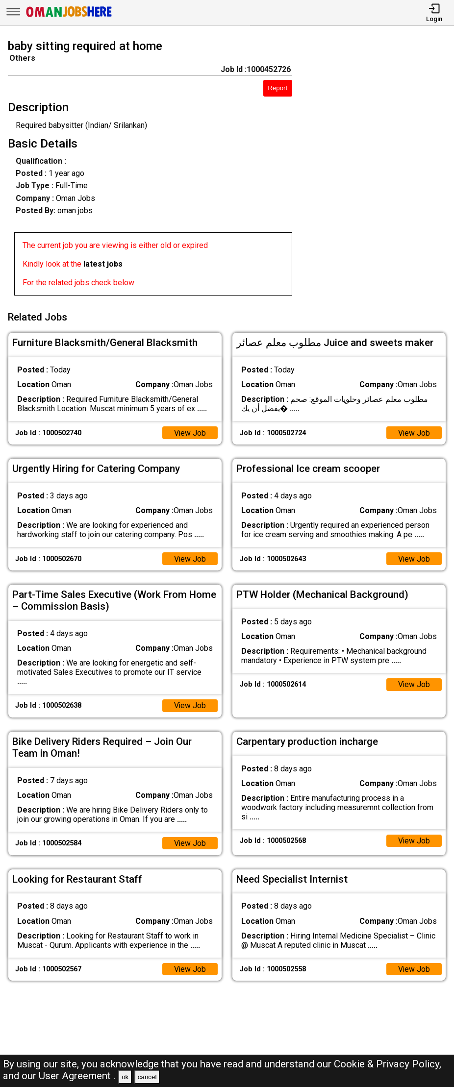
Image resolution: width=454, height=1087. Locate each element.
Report (277, 88)
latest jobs (103, 264)
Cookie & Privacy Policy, (387, 1064)
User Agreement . (77, 1076)
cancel (147, 1077)
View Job (190, 431)
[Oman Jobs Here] (69, 17)
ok (125, 1077)
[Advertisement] (378, 169)
